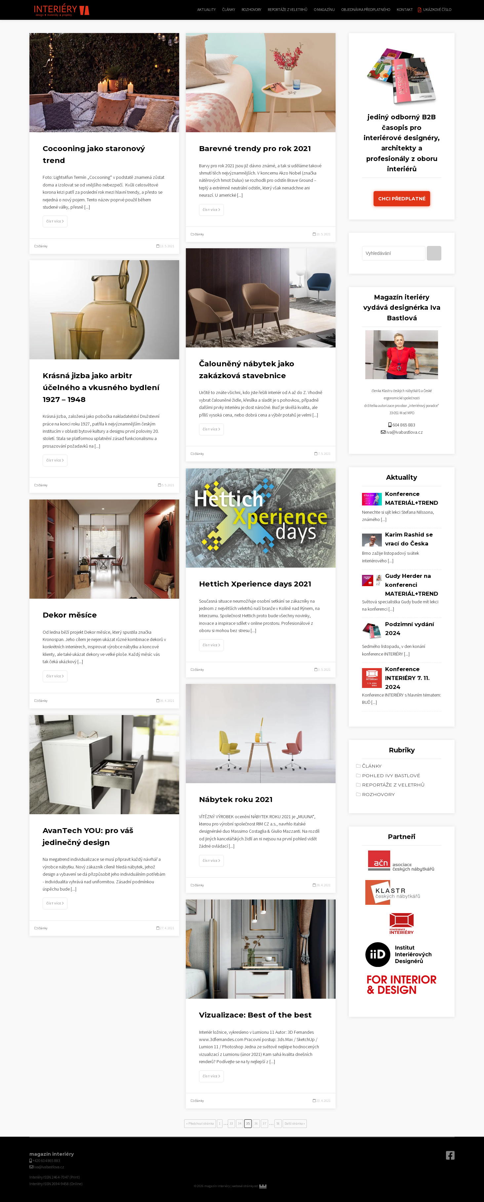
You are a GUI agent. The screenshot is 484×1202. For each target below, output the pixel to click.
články (228, 10)
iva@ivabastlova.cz (404, 432)
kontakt (405, 10)
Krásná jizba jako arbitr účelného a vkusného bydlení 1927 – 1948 (101, 387)
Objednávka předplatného (366, 10)
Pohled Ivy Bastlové (391, 776)
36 (256, 1123)
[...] (87, 207)
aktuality (206, 10)
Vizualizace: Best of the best (255, 1015)
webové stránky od (258, 1186)
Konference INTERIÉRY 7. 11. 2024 (407, 678)
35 (248, 1123)
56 (278, 1123)
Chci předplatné (401, 199)
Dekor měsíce (70, 615)
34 (239, 1123)
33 (231, 1123)
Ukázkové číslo (437, 10)
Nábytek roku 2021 (235, 799)
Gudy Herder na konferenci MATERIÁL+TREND (411, 585)
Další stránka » (295, 1123)
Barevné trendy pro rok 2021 (255, 148)
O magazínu (324, 10)
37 (264, 1123)
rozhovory (251, 10)
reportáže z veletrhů (287, 10)
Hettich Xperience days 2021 (255, 583)
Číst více (55, 221)
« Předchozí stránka (200, 1123)
